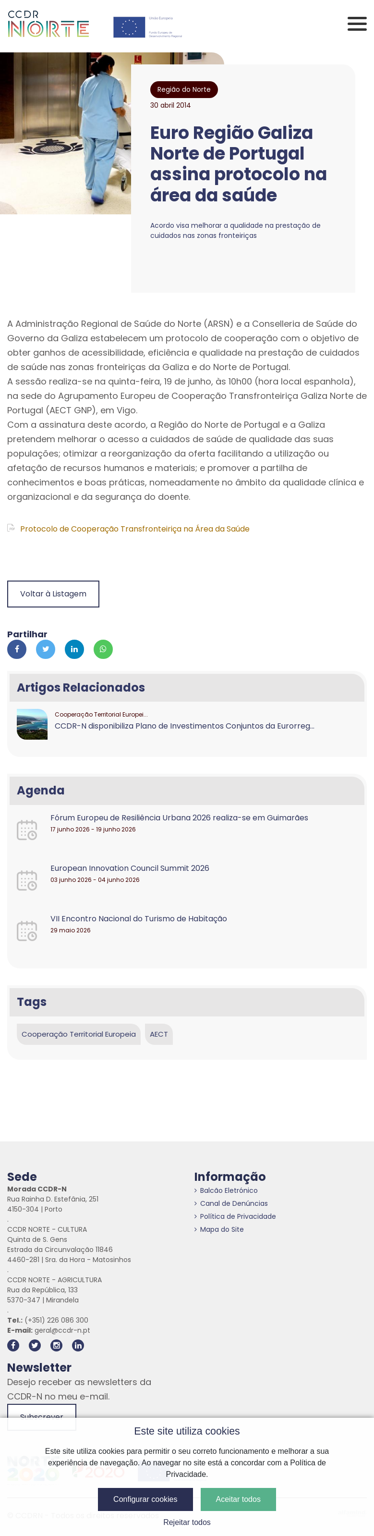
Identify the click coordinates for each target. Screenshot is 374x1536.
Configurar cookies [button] (145, 1499)
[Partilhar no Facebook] (16, 649)
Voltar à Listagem (53, 593)
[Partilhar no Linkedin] (74, 649)
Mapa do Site (219, 1229)
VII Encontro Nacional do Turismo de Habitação (138, 918)
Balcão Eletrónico (226, 1190)
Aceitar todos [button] (238, 1499)
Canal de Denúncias (231, 1203)
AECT (159, 1034)
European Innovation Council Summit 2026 (129, 868)
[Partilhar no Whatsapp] (103, 649)
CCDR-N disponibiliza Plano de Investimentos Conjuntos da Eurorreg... (184, 725)
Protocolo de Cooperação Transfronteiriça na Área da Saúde (128, 528)
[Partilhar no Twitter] (45, 649)
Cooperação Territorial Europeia (79, 1034)
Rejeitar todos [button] (187, 1522)
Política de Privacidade (235, 1216)
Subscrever (41, 1417)
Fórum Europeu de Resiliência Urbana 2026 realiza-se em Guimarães (179, 817)
